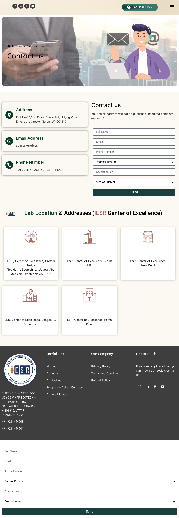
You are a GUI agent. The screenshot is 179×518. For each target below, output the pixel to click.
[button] (168, 7)
